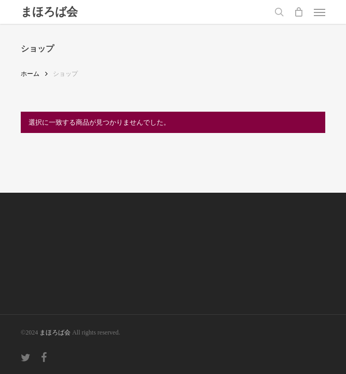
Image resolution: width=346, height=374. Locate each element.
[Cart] (299, 12)
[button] (319, 12)
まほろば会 (49, 12)
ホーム (30, 73)
